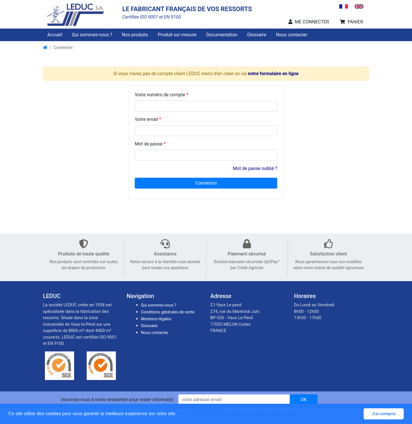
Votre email (146, 119)
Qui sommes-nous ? (92, 34)
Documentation (221, 34)
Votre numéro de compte (160, 94)
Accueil (54, 34)
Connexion (63, 47)
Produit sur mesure (177, 34)
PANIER (351, 22)
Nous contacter (291, 34)
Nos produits (135, 34)
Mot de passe (148, 144)
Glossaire (256, 34)
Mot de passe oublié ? (255, 168)
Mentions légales (156, 319)
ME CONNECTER (308, 22)
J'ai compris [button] (383, 413)
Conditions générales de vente (168, 312)
